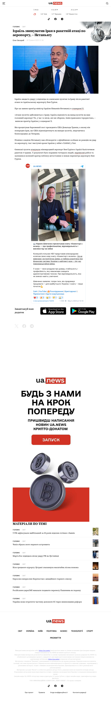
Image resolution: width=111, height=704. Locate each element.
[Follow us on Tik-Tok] (49, 19)
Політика (51, 631)
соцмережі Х (78, 108)
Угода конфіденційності (59, 692)
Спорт (90, 631)
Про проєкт (29, 692)
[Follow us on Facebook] (55, 19)
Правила (42, 692)
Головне (16, 27)
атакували (35, 149)
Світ (24, 27)
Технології (77, 631)
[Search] (107, 3)
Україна (30, 631)
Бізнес (63, 631)
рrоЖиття (55, 638)
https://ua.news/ (44, 650)
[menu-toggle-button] (3, 3)
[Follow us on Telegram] (62, 19)
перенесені (80, 152)
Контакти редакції (79, 692)
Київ (40, 631)
